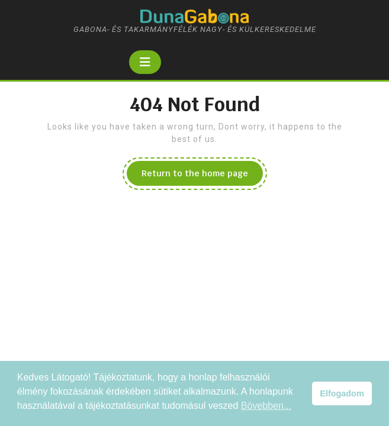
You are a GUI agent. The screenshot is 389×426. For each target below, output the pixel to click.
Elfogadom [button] (342, 393)
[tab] (145, 62)
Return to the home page (202, 176)
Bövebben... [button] (266, 406)
